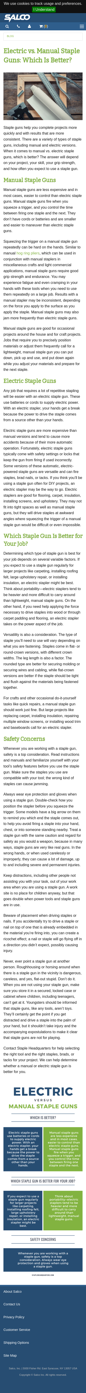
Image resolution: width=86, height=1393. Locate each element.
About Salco (12, 1291)
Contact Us (11, 1304)
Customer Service (16, 1330)
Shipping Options (16, 1342)
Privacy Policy (13, 1317)
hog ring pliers (28, 253)
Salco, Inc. (17, 17)
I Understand (44, 10)
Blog (10, 36)
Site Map (10, 1355)
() (43, 26)
